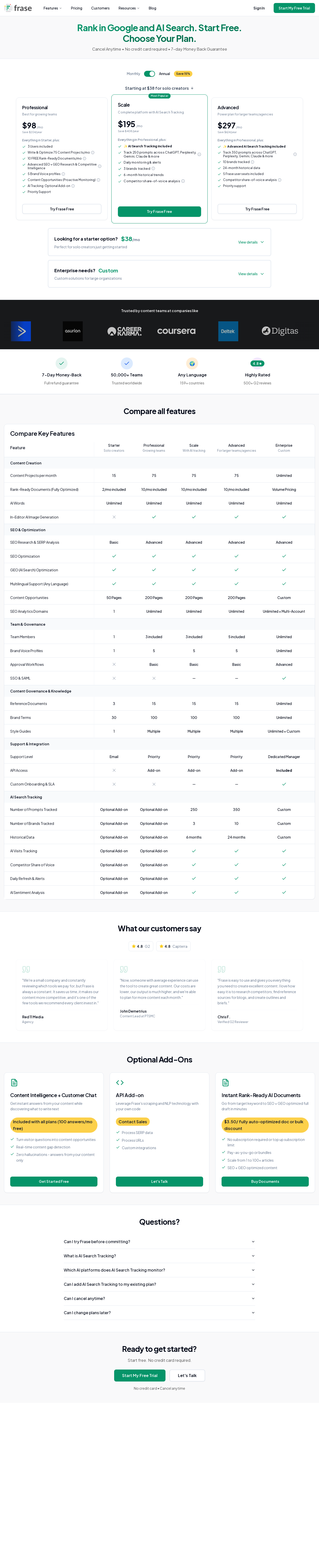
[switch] (149, 74)
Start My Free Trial (294, 8)
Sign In (259, 8)
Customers (100, 8)
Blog (152, 8)
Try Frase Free (62, 209)
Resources (129, 8)
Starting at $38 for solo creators (159, 88)
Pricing (76, 8)
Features (53, 8)
